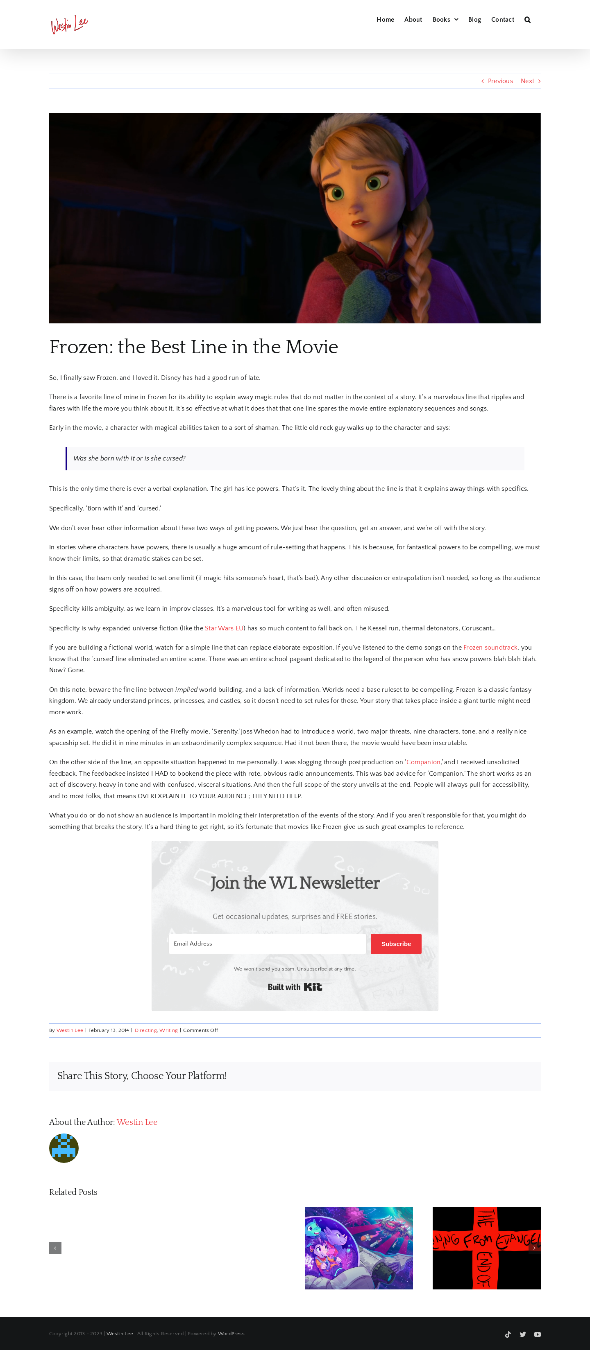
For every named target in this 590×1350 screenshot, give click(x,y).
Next (527, 81)
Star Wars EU (224, 628)
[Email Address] (267, 944)
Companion (423, 762)
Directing (146, 1030)
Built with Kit (295, 987)
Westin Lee (70, 1030)
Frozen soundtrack (490, 647)
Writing (168, 1030)
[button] (527, 18)
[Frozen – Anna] (295, 218)
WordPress (231, 1333)
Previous (500, 81)
